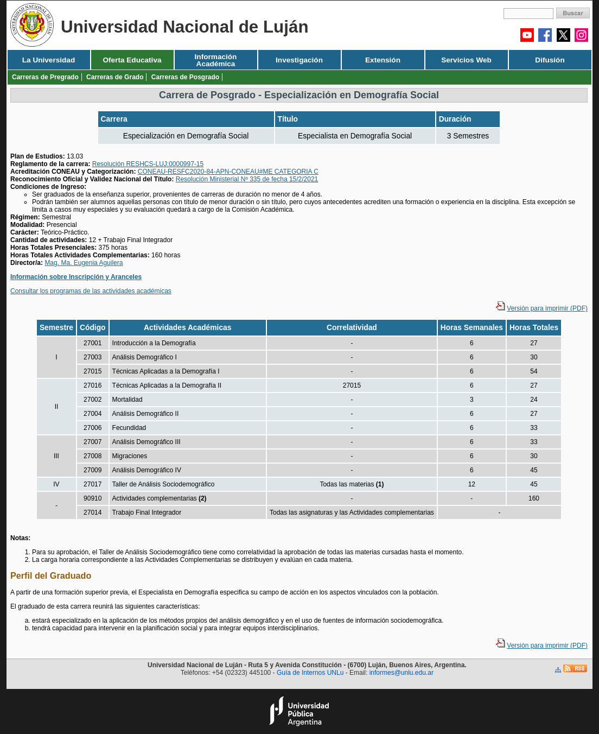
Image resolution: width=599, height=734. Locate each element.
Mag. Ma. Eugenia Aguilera (83, 263)
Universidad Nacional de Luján (185, 26)
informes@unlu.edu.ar (401, 672)
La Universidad (48, 60)
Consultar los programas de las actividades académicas (90, 291)
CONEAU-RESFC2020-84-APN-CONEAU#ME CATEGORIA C (228, 171)
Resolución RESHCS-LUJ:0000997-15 (147, 164)
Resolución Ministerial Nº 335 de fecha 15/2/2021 (247, 179)
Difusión (549, 60)
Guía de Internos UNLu (310, 672)
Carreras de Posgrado (185, 77)
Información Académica (216, 60)
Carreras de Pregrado (45, 77)
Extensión (382, 60)
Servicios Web (466, 60)
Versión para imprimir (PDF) (547, 308)
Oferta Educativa (132, 60)
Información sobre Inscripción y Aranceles (76, 277)
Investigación (299, 60)
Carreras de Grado (114, 77)
